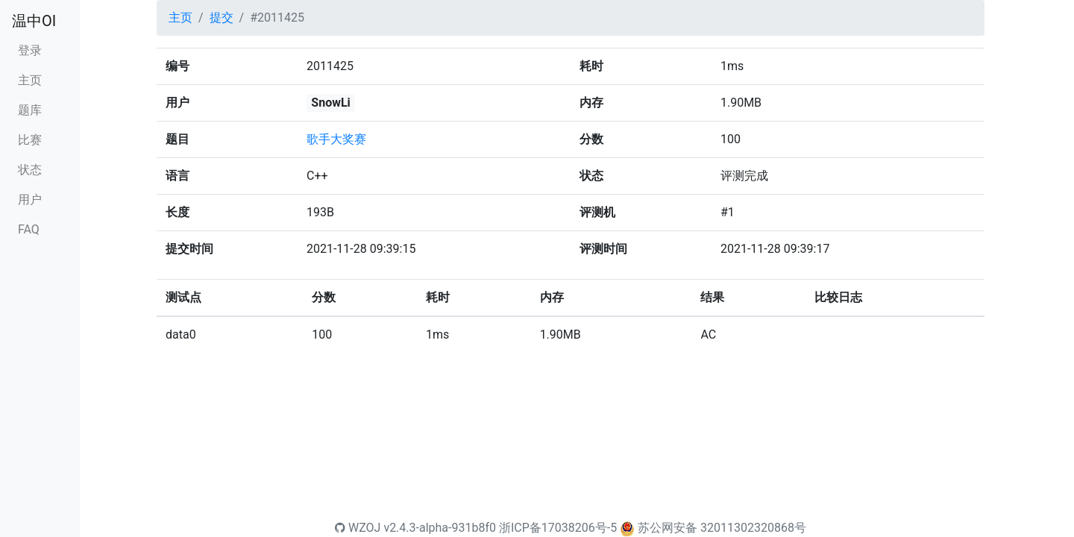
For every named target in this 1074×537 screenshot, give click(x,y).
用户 (30, 199)
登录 (30, 50)
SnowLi (331, 102)
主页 (30, 80)
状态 (30, 170)
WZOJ (357, 528)
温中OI (34, 21)
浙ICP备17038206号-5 (558, 528)
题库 (30, 110)
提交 (221, 17)
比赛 (30, 140)
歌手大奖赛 (336, 139)
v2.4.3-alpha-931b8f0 (439, 528)
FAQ (29, 229)
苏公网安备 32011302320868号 (722, 528)
